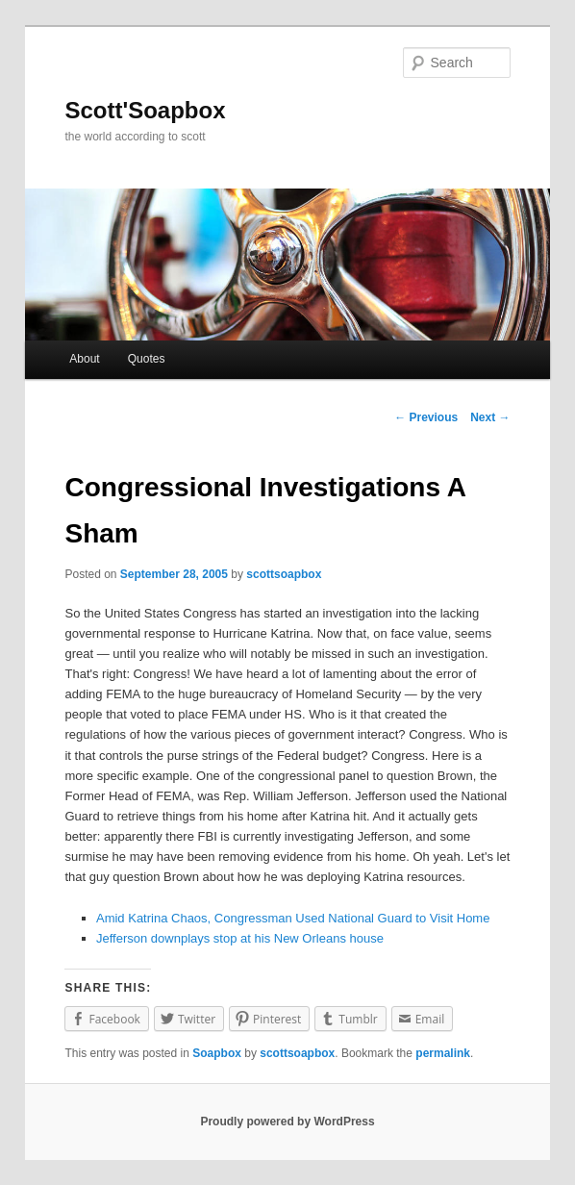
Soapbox (216, 1053)
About (84, 359)
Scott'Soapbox (144, 110)
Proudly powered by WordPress (287, 1121)
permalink (442, 1053)
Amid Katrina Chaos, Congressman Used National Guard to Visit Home (292, 918)
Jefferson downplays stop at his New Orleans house (240, 938)
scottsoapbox (283, 574)
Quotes (146, 359)
